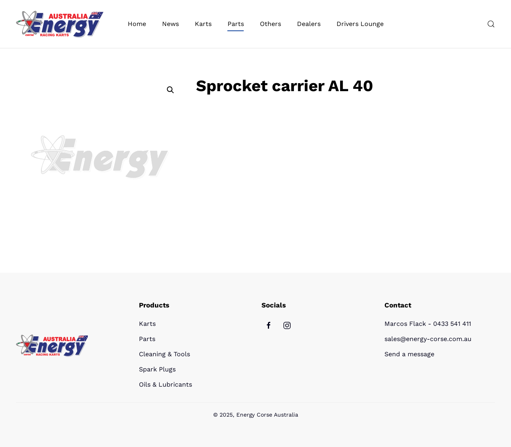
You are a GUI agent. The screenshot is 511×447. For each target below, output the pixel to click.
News (170, 24)
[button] (491, 24)
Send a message (409, 354)
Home (137, 24)
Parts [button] (236, 24)
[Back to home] (60, 24)
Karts (147, 323)
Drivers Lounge (360, 24)
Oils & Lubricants (165, 384)
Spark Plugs (157, 369)
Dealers (309, 24)
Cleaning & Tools (164, 354)
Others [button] (270, 24)
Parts (147, 339)
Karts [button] (203, 24)
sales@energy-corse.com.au (427, 339)
